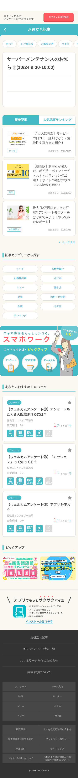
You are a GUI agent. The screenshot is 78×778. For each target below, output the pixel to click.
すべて (9, 43)
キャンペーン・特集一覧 (39, 648)
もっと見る (67, 242)
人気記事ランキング (57, 119)
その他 (57, 715)
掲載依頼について (39, 672)
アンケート (20, 686)
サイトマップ (57, 748)
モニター (57, 696)
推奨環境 (20, 729)
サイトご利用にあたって (20, 758)
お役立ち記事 (39, 637)
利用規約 (20, 748)
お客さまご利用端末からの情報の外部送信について (57, 758)
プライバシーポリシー (57, 739)
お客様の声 (47, 43)
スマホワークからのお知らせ (39, 660)
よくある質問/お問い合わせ (57, 729)
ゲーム (20, 706)
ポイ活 (65, 43)
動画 (20, 696)
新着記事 (21, 119)
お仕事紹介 (27, 43)
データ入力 (57, 686)
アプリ (20, 715)
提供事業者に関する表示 (20, 739)
